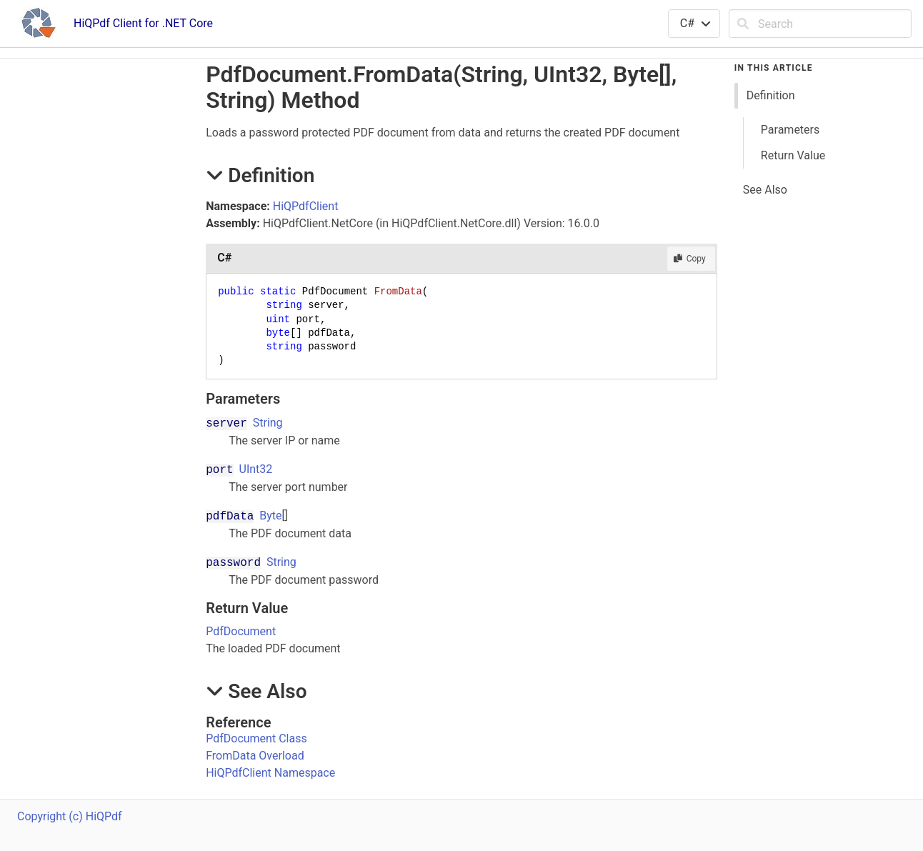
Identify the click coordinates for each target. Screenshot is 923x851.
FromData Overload (255, 755)
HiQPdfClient (306, 206)
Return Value (793, 155)
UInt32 (256, 469)
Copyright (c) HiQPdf (69, 816)
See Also (765, 189)
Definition (771, 95)
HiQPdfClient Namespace (270, 773)
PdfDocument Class (256, 738)
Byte (270, 515)
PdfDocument (241, 631)
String (268, 422)
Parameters (790, 129)
